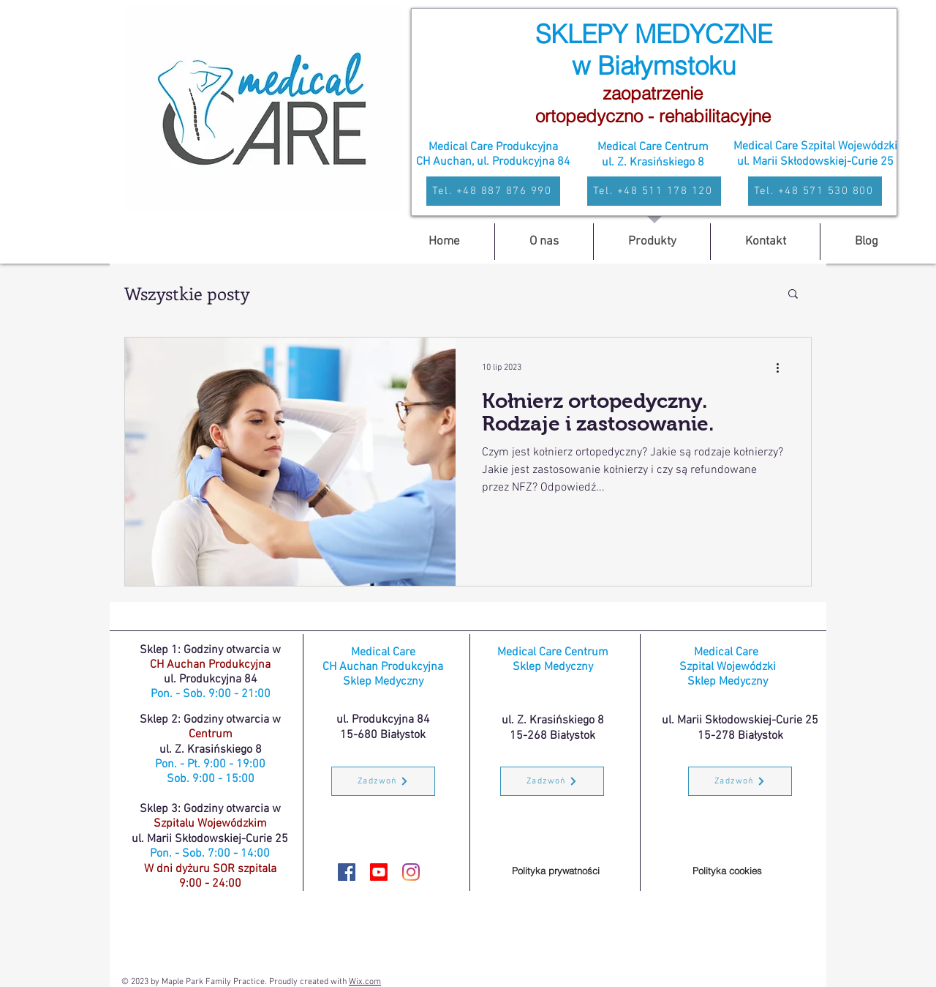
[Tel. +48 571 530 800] (815, 191)
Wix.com (365, 982)
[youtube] (379, 872)
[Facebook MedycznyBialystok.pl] (346, 872)
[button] (793, 294)
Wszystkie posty (186, 293)
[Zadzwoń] (383, 781)
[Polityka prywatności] (556, 870)
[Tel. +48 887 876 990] (493, 191)
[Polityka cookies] (727, 870)
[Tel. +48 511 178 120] (654, 191)
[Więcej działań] (782, 367)
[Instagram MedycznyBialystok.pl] (411, 872)
